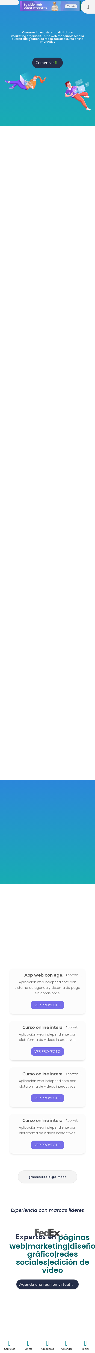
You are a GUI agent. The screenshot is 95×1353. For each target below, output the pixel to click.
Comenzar (45, 62)
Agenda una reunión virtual (44, 1284)
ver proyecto (47, 1005)
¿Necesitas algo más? (47, 1177)
